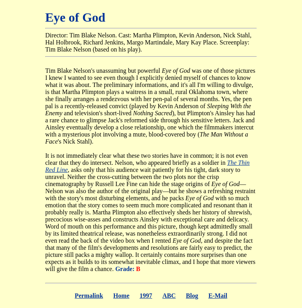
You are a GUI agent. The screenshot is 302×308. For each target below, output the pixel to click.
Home (121, 295)
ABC (169, 295)
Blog (192, 295)
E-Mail (217, 295)
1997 (146, 295)
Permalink (89, 295)
